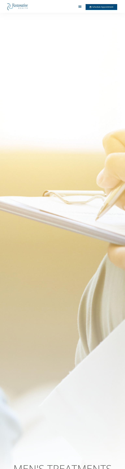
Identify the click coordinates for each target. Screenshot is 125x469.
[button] (79, 6)
